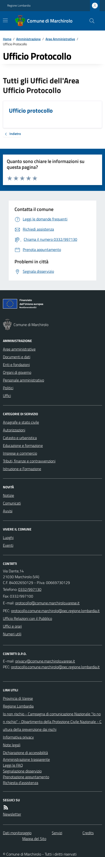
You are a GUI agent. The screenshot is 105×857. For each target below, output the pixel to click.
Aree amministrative (19, 349)
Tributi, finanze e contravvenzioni (29, 461)
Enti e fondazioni (16, 364)
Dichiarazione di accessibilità (25, 753)
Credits (88, 833)
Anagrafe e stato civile (21, 422)
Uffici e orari (12, 626)
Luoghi (8, 537)
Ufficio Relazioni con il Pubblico (27, 618)
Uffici (7, 395)
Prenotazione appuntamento (26, 777)
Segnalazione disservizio (22, 771)
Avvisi (7, 511)
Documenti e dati (16, 357)
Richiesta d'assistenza (20, 783)
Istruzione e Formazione (22, 469)
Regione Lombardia (18, 5)
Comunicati (12, 503)
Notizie (8, 495)
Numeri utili (12, 634)
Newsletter (12, 814)
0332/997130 (29, 589)
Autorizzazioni (14, 430)
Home (7, 38)
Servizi (57, 833)
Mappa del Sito (34, 838)
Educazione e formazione (23, 445)
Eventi (8, 545)
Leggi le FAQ (13, 765)
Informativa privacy (18, 737)
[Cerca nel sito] (90, 21)
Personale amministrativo (23, 380)
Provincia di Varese (18, 698)
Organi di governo (17, 372)
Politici (8, 388)
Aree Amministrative (60, 38)
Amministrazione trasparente (26, 759)
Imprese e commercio (20, 453)
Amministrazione (28, 38)
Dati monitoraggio (17, 833)
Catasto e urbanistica (20, 438)
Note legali (11, 745)
